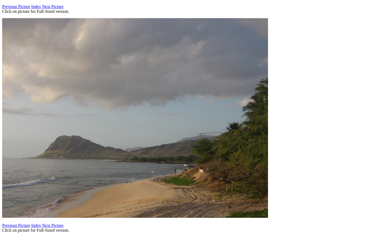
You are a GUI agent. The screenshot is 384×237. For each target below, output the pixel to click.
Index (36, 6)
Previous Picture (16, 6)
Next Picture (52, 6)
